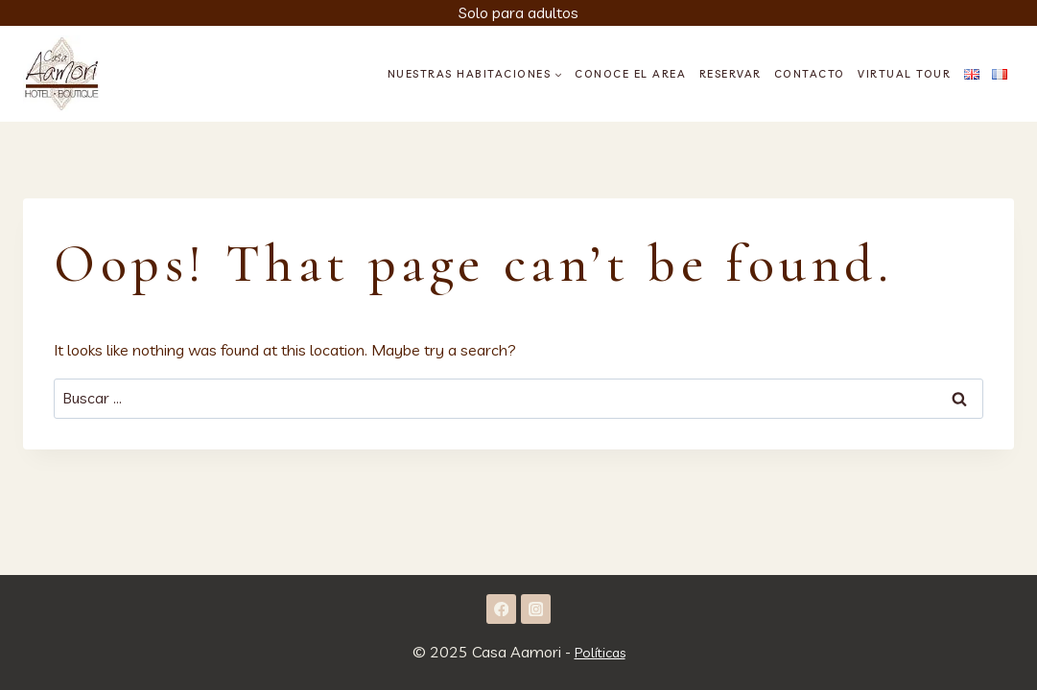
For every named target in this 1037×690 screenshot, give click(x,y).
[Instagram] (536, 608)
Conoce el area (630, 73)
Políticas (600, 651)
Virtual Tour (904, 73)
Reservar (730, 73)
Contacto (809, 73)
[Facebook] (500, 608)
